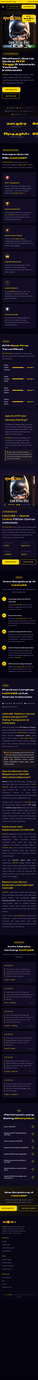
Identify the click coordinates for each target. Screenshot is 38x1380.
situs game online (17, 195)
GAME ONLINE (6, 1244)
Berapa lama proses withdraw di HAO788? (19, 1163)
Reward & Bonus (7, 1269)
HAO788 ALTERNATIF (8, 1266)
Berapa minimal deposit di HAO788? (19, 1150)
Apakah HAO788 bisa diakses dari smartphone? (19, 1179)
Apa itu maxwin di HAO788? (19, 1143)
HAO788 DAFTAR (29, 6)
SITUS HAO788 (7, 164)
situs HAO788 (19, 918)
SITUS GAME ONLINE (8, 1248)
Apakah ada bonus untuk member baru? (19, 1171)
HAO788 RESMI (6, 1251)
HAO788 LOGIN (13, 6)
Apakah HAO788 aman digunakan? (19, 1156)
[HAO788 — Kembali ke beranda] (3, 7)
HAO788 (5, 75)
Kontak (4, 1284)
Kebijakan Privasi (7, 1287)
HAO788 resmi (6, 356)
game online (23, 167)
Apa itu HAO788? (19, 1129)
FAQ (3, 1281)
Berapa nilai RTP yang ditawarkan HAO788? (19, 1136)
